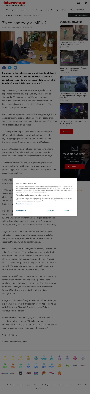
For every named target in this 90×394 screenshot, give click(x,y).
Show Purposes (21, 210)
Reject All (51, 210)
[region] (45, 197)
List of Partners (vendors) (23, 204)
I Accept (66, 210)
